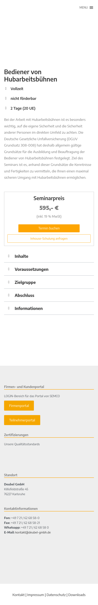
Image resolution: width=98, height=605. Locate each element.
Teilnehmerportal (22, 420)
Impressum (35, 594)
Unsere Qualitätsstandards (22, 444)
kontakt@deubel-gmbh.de (33, 532)
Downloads (77, 594)
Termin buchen (49, 228)
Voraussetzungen (31, 269)
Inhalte (21, 256)
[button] (83, 7)
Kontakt (18, 594)
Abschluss (24, 295)
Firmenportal (19, 405)
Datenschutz (56, 594)
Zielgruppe (25, 282)
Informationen (29, 308)
